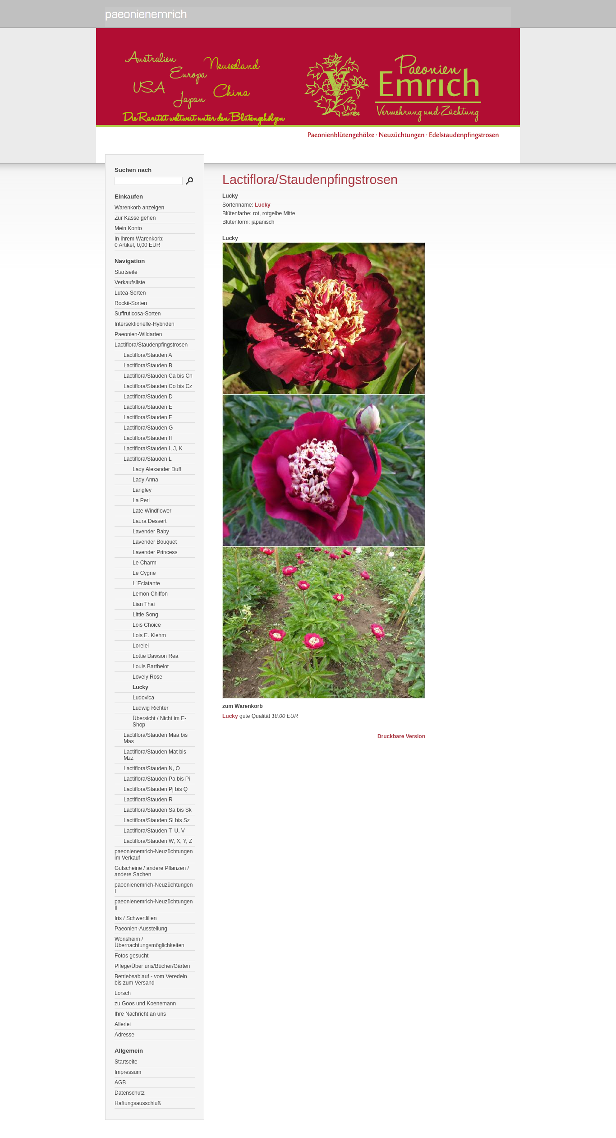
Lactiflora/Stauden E (148, 407)
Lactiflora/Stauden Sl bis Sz (157, 820)
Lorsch (123, 993)
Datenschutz (130, 1093)
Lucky (140, 687)
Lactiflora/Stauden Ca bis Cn (158, 376)
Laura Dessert (149, 521)
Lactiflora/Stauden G (148, 428)
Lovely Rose (147, 677)
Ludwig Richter (150, 708)
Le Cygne (144, 573)
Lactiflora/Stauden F (148, 417)
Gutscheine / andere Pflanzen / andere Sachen (152, 871)
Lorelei (141, 646)
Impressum (128, 1072)
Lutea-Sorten (130, 293)
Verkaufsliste (130, 282)
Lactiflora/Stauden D (148, 396)
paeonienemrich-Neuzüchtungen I (154, 888)
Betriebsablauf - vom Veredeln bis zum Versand (151, 979)
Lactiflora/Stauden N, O (152, 768)
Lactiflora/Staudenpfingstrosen (151, 345)
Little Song (145, 614)
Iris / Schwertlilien (135, 918)
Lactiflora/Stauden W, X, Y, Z (158, 841)
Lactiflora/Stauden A (148, 355)
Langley (142, 490)
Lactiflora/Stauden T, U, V (154, 831)
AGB (120, 1082)
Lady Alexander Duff (157, 469)
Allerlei (123, 1024)
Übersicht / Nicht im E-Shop (159, 721)
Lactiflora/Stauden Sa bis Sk (158, 810)
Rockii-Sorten (131, 303)
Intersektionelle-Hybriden (145, 324)
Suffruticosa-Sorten (138, 313)
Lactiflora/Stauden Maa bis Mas (156, 738)
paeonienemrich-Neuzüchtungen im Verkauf (154, 854)
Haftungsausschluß (138, 1103)
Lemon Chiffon (150, 594)
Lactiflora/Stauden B (148, 365)
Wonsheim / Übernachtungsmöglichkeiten (149, 942)
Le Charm (144, 563)
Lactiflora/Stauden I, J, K (153, 448)
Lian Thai (144, 604)
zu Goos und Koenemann (145, 1003)
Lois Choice (147, 625)
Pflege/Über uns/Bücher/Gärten (152, 966)
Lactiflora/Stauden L (148, 459)
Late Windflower (152, 511)
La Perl (141, 500)
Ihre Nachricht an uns (140, 1014)
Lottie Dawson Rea (155, 656)
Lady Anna (145, 479)
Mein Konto (128, 228)
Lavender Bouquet (155, 542)
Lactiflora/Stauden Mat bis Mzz (155, 755)
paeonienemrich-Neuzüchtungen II (154, 904)
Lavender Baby (151, 531)
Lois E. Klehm (149, 635)
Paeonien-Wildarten (138, 334)
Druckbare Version (401, 736)
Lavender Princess (155, 552)
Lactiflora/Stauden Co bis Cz (158, 386)
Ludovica (143, 697)
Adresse (124, 1035)
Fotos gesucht (131, 956)
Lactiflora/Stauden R (148, 799)
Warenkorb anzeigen (139, 207)
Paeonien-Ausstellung (141, 928)
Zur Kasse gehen (135, 218)
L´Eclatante (146, 583)
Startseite (126, 272)
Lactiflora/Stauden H (148, 438)
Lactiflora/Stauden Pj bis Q (156, 789)
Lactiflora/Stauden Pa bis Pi (157, 779)
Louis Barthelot (151, 666)
